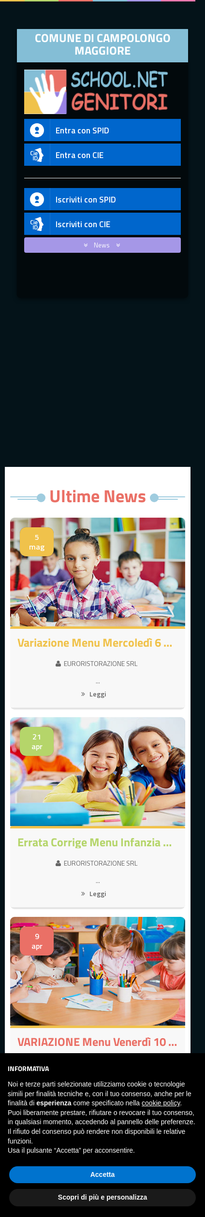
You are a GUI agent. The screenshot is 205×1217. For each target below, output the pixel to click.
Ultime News (97, 495)
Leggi (93, 694)
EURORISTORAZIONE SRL (96, 663)
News (100, 245)
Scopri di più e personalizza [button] (102, 1197)
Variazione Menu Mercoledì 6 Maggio (97, 642)
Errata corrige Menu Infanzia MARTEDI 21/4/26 (97, 842)
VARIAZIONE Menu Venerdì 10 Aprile (97, 1041)
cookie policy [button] (161, 1103)
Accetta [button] (102, 1174)
